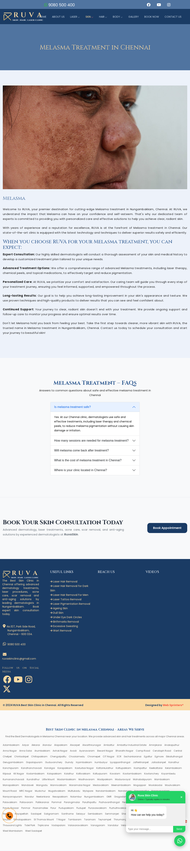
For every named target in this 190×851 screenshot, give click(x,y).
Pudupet (81, 808)
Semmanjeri (112, 814)
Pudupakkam (66, 808)
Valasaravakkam (78, 825)
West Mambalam (13, 831)
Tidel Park (29, 825)
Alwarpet (75, 745)
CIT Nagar (108, 756)
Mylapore (88, 791)
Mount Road (10, 791)
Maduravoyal (122, 779)
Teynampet (104, 819)
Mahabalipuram (142, 779)
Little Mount (48, 779)
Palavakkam (10, 802)
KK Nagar (19, 774)
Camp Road (143, 751)
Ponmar (25, 808)
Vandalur (113, 825)
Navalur (29, 796)
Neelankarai (43, 796)
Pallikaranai (42, 802)
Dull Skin (56, 613)
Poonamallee (40, 808)
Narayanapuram (12, 796)
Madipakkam (104, 779)
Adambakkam (11, 745)
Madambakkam (66, 779)
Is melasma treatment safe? (72, 407)
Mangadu (42, 785)
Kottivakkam (83, 774)
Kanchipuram (11, 768)
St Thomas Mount (44, 819)
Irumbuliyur (101, 762)
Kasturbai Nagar (84, 768)
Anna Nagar (10, 751)
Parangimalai (72, 802)
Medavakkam (101, 785)
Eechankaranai (132, 756)
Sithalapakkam (22, 819)
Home (42, 17)
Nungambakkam (94, 796)
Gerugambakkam (13, 762)
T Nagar (60, 819)
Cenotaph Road (162, 751)
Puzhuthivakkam (118, 808)
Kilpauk (7, 774)
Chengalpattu (58, 756)
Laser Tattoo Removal (65, 600)
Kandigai (49, 768)
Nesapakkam (60, 796)
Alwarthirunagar (91, 745)
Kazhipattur (140, 768)
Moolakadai (155, 785)
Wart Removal (60, 631)
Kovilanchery (151, 774)
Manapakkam (11, 785)
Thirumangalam (123, 819)
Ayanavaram (87, 751)
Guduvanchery (53, 762)
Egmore (159, 756)
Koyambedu (168, 774)
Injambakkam (84, 762)
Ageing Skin (59, 609)
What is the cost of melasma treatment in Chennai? (88, 460)
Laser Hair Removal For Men (69, 595)
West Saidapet (33, 831)
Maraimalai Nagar (79, 785)
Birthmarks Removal (64, 622)
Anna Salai (25, 751)
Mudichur (40, 791)
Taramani (90, 819)
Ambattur (109, 745)
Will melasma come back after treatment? (81, 450)
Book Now (151, 17)
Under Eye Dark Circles (66, 617)
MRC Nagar (25, 791)
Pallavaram (26, 802)
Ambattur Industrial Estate (131, 745)
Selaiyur (80, 814)
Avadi (73, 751)
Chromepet (93, 756)
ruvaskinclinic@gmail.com (19, 657)
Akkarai (36, 745)
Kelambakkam (173, 768)
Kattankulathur (104, 768)
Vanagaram (98, 825)
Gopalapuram (34, 762)
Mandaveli (28, 785)
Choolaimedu (77, 756)
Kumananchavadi (13, 779)
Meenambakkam (121, 785)
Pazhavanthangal (109, 802)
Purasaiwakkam (97, 808)
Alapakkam (60, 745)
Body (116, 17)
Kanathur (173, 762)
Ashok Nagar (60, 751)
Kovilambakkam (132, 774)
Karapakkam (65, 768)
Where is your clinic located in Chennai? (80, 470)
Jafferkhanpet (141, 762)
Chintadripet (21, 756)
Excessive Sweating (64, 626)
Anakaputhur (171, 745)
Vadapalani (58, 825)
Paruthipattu (89, 802)
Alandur (47, 745)
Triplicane (43, 825)
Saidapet (36, 814)
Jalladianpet (158, 762)
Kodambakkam (36, 774)
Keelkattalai (156, 768)
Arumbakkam (42, 751)
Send (179, 829)
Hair (101, 17)
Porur (53, 808)
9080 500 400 (62, 5)
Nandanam (125, 791)
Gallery (133, 17)
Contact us (173, 17)
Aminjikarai (155, 745)
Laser (73, 17)
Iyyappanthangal (120, 762)
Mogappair (139, 785)
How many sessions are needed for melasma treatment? (91, 441)
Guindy (69, 762)
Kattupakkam (123, 768)
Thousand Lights (12, 825)
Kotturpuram (100, 774)
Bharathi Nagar (124, 751)
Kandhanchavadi (31, 768)
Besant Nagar (105, 751)
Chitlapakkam (39, 756)
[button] (148, 5)
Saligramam (51, 814)
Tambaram (74, 819)
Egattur (148, 756)
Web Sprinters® (173, 705)
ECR (119, 756)
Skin (88, 17)
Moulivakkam (172, 785)
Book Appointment (167, 528)
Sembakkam (95, 814)
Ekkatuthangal (174, 756)
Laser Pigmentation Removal (70, 604)
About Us (58, 17)
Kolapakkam (54, 774)
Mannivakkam (58, 785)
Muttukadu (74, 791)
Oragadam (120, 796)
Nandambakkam (106, 791)
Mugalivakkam (56, 791)
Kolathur (69, 774)
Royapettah (21, 814)
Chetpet (7, 756)
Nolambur (76, 796)
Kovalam (115, 774)
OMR (109, 796)
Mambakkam (162, 779)
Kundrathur (33, 779)
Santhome (67, 814)
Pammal (56, 802)
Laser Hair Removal (63, 582)
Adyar (25, 745)
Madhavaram (86, 779)
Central (178, 751)
